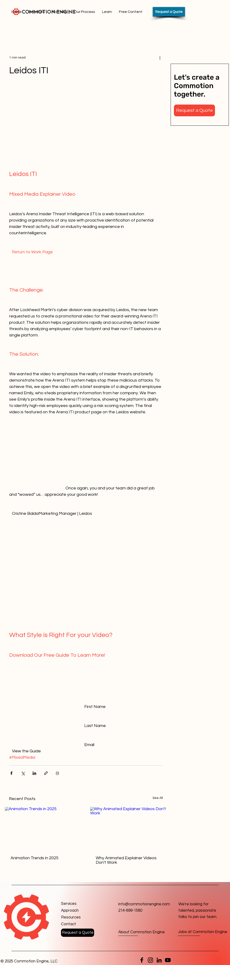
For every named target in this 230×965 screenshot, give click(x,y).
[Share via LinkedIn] (34, 773)
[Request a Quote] (169, 11)
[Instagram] (150, 960)
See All (158, 798)
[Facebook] (141, 960)
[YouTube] (167, 960)
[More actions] (160, 57)
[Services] (78, 903)
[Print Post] (57, 773)
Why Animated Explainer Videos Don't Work (126, 860)
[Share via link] (46, 773)
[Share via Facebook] (11, 773)
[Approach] (78, 910)
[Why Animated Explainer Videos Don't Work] (128, 828)
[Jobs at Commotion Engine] (202, 932)
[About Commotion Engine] (141, 932)
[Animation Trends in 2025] (43, 828)
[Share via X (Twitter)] (23, 773)
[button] (194, 110)
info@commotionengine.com (144, 904)
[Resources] (78, 917)
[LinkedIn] (159, 960)
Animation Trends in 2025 (34, 858)
